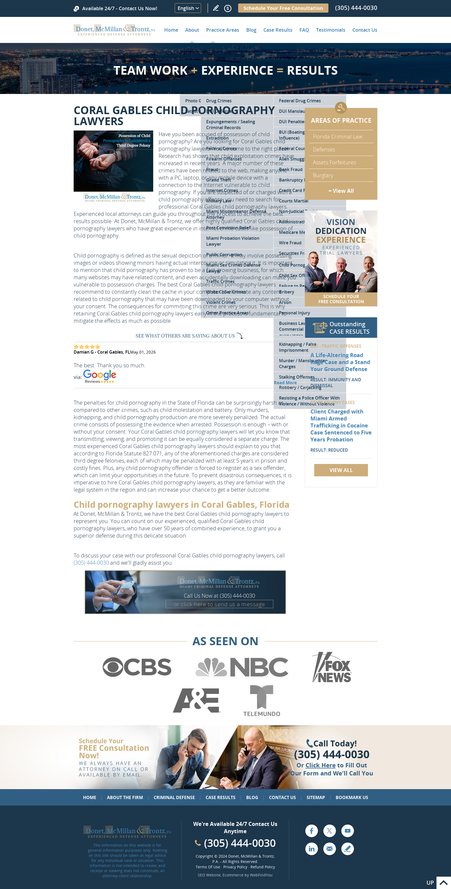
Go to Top (443, 883)
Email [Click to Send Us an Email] (329, 848)
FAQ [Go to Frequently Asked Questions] (304, 30)
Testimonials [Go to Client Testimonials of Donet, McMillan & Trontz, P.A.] (330, 30)
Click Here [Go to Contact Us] (321, 765)
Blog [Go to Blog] (252, 797)
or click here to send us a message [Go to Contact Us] (219, 604)
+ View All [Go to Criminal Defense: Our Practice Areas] (341, 190)
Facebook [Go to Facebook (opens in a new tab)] (311, 830)
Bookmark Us (352, 797)
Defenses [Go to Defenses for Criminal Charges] (324, 149)
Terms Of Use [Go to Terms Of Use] (208, 866)
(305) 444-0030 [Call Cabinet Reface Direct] (240, 843)
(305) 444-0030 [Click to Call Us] (332, 754)
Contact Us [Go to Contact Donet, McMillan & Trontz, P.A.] (364, 30)
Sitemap (316, 797)
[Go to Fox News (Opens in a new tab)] (331, 681)
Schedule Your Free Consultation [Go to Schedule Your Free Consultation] (283, 8)
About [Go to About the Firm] (192, 30)
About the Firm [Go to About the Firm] (125, 797)
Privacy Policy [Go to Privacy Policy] (235, 866)
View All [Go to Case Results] (341, 470)
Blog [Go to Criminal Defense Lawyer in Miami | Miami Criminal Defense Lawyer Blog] (251, 30)
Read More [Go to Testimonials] (285, 383)
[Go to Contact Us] (341, 258)
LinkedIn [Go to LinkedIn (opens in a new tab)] (311, 848)
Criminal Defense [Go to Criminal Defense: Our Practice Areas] (174, 797)
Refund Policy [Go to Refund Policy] (262, 866)
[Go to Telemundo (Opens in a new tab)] (261, 715)
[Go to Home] (115, 33)
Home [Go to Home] (171, 30)
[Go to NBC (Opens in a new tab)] (242, 681)
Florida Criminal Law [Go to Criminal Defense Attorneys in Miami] (337, 136)
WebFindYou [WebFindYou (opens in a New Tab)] (261, 874)
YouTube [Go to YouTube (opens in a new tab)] (347, 830)
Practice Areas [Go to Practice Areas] (222, 30)
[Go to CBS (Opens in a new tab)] (136, 681)
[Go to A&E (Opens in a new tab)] (197, 715)
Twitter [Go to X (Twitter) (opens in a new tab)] (329, 830)
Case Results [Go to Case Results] (277, 30)
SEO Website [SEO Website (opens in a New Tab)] (209, 874)
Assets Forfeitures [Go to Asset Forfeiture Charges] (334, 162)
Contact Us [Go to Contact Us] (282, 797)
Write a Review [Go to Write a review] (216, 8)
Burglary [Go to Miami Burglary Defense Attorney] (323, 175)
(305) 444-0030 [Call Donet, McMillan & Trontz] (356, 7)
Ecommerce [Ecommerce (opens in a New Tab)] (233, 874)
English (186, 8)
